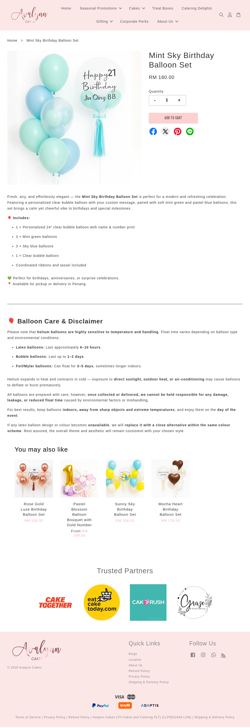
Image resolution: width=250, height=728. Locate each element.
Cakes (137, 9)
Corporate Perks (134, 22)
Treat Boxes (162, 9)
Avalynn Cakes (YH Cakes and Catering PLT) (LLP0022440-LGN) (142, 718)
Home (66, 9)
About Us (167, 22)
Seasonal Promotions (101, 9)
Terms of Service (28, 718)
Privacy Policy (139, 677)
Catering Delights (197, 9)
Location (135, 660)
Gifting (104, 22)
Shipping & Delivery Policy (149, 683)
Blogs (133, 654)
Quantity (156, 92)
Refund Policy (139, 671)
